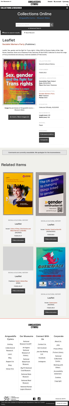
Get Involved (41, 348)
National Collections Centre (58, 358)
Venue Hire (10, 369)
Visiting (10, 344)
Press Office (58, 348)
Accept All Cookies (62, 403)
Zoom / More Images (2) (19, 117)
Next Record (29, 33)
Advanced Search (34, 28)
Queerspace (53, 302)
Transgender (44, 139)
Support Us (10, 361)
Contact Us (42, 344)
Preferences (50, 403)
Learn (10, 354)
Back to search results (11, 33)
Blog (9, 358)
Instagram (42, 361)
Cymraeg (65, 1)
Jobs (58, 345)
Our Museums (6, 1)
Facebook (42, 358)
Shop (10, 365)
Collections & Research (11, 8)
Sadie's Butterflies (22, 281)
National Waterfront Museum (26, 361)
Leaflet (18, 224)
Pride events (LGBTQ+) (47, 134)
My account (57, 1)
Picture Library (58, 352)
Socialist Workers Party (13, 44)
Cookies (58, 377)
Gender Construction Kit (53, 229)
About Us (58, 341)
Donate (50, 1)
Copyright (58, 381)
